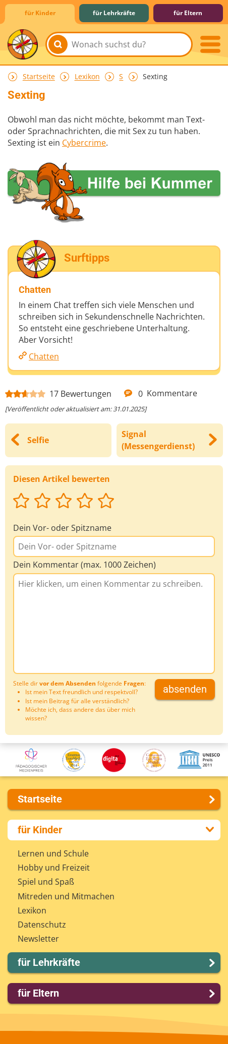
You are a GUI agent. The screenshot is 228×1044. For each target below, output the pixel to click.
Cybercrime (84, 142)
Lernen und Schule (53, 853)
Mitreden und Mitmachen (66, 896)
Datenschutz (42, 924)
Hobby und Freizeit (54, 867)
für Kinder (40, 13)
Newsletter (38, 938)
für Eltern (188, 13)
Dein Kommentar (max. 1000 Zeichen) (84, 564)
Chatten (44, 356)
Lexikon (87, 77)
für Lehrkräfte (114, 13)
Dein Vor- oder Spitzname (62, 527)
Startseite (39, 77)
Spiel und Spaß (46, 881)
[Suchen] (58, 44)
